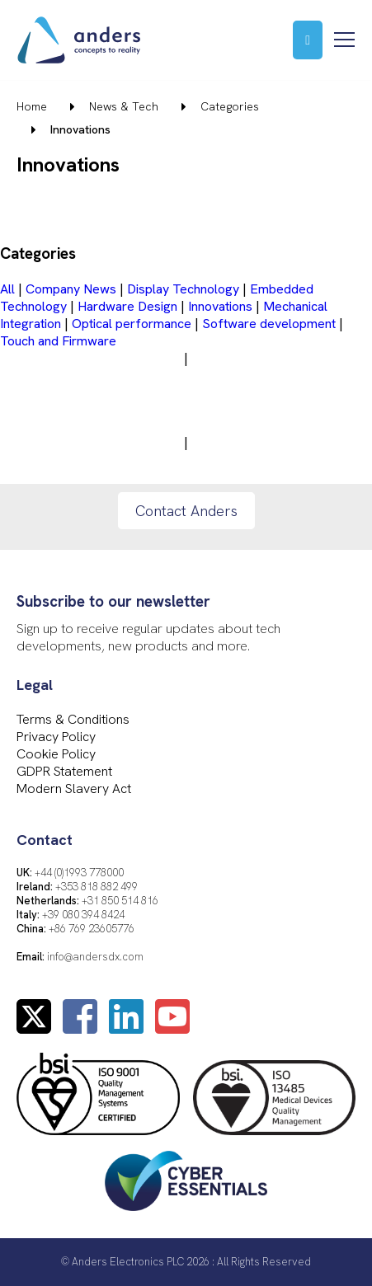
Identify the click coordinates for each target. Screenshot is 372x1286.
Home (31, 106)
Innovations (220, 306)
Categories (229, 106)
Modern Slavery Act (73, 788)
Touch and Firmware (58, 341)
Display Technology (183, 289)
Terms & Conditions (72, 719)
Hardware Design (127, 306)
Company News (71, 289)
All (7, 289)
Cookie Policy (56, 754)
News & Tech (123, 106)
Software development (269, 323)
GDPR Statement (64, 771)
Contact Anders (186, 510)
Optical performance (131, 323)
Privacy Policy (56, 736)
